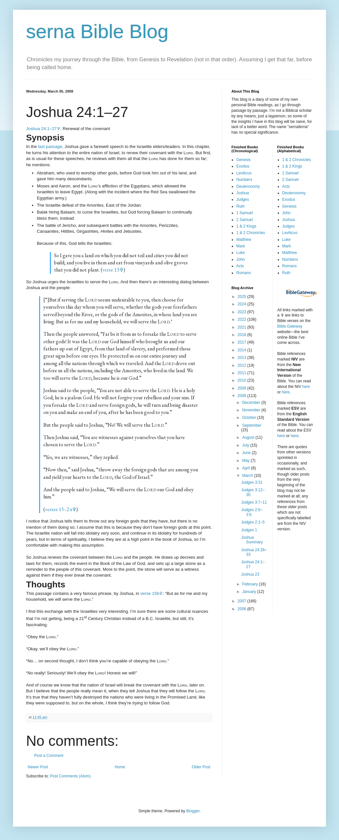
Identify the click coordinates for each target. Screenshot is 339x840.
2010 (242, 380)
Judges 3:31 (251, 482)
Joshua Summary (252, 539)
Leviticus (244, 173)
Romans (243, 273)
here (306, 386)
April (246, 468)
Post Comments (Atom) (70, 776)
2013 (242, 357)
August (249, 437)
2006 (242, 609)
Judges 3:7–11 (254, 502)
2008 (242, 395)
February (250, 584)
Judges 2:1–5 (253, 522)
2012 (242, 365)
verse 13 (110, 269)
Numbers (244, 179)
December (251, 402)
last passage (50, 146)
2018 (242, 334)
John (240, 259)
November (251, 410)
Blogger (192, 811)
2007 (242, 601)
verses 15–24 (58, 509)
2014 (242, 350)
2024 (242, 304)
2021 (242, 327)
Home (120, 767)
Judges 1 (249, 530)
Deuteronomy (248, 186)
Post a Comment (48, 755)
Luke (240, 252)
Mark (240, 246)
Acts (240, 266)
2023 (242, 312)
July (246, 445)
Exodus (242, 166)
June (247, 452)
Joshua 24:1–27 (41, 128)
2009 (242, 388)
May (246, 460)
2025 (242, 296)
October (249, 417)
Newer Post (38, 767)
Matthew (243, 239)
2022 (242, 319)
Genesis (243, 159)
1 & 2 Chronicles (250, 232)
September (251, 425)
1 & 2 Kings (246, 226)
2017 (242, 342)
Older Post (201, 767)
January (249, 591)
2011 (242, 373)
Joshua (242, 193)
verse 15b (149, 593)
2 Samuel (244, 219)
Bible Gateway (289, 326)
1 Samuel (244, 213)
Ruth (240, 206)
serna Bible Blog (97, 31)
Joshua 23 (250, 574)
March (248, 475)
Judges (242, 199)
